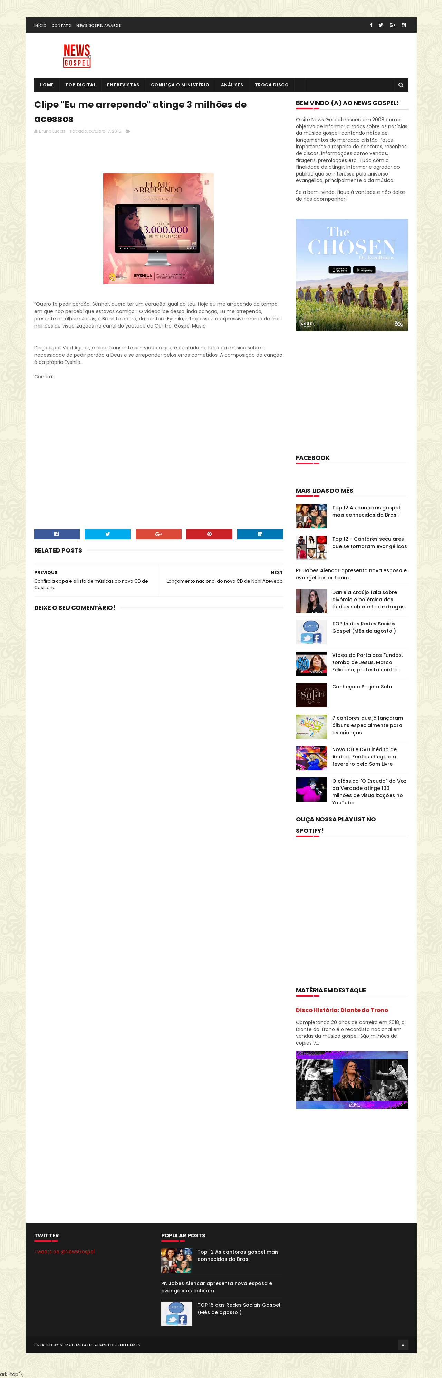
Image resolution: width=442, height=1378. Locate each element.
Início (40, 25)
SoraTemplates (77, 1345)
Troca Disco (272, 85)
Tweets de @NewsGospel (64, 1251)
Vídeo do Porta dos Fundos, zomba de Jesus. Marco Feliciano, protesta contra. (367, 662)
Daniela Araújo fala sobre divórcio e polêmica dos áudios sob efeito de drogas (368, 599)
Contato (61, 25)
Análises (232, 85)
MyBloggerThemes (120, 1345)
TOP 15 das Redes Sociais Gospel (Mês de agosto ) (364, 627)
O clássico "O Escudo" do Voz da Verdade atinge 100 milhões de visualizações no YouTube (369, 791)
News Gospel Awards (98, 25)
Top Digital (80, 85)
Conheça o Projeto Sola (362, 686)
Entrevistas (123, 85)
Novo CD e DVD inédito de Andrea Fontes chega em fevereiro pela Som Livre (364, 756)
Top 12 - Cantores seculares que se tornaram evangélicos (369, 543)
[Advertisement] (160, 155)
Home (47, 85)
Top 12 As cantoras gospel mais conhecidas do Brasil (366, 511)
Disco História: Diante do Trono (342, 1010)
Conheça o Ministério (180, 85)
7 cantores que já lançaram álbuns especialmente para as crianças (367, 725)
